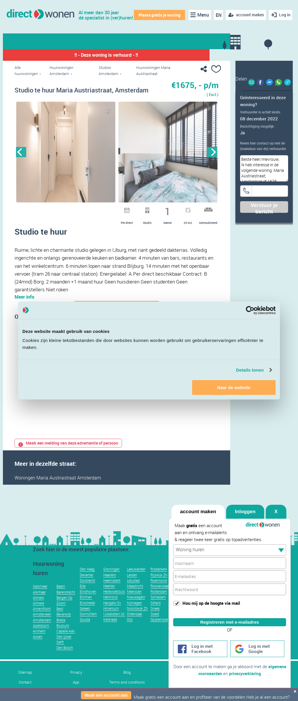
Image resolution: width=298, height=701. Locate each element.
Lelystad (133, 589)
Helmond (110, 605)
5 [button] (94, 209)
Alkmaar (39, 600)
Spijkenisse (159, 628)
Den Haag (87, 577)
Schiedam (158, 605)
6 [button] (101, 209)
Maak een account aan (106, 695)
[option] (65, 152)
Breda (60, 628)
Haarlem (109, 583)
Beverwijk (63, 622)
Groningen (111, 577)
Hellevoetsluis (114, 600)
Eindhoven (88, 600)
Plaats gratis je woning (159, 15)
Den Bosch (64, 656)
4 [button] (86, 209)
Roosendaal (159, 594)
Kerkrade (110, 628)
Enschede (87, 611)
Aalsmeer (40, 595)
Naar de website (233, 387)
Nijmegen (134, 611)
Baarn (60, 595)
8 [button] (117, 209)
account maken (198, 506)
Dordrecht (87, 589)
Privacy (76, 681)
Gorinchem (88, 622)
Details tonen (250, 370)
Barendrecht (65, 600)
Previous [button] (21, 152)
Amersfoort (42, 617)
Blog (127, 681)
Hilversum (111, 617)
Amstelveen (42, 622)
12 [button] (147, 209)
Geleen (85, 617)
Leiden (132, 583)
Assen (37, 645)
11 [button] (139, 209)
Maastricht (135, 594)
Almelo (38, 606)
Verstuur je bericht (264, 207)
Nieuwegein (136, 605)
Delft (60, 650)
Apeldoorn (41, 634)
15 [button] (170, 209)
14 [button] (162, 209)
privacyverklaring (255, 674)
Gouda (85, 628)
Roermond (158, 589)
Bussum (62, 634)
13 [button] (154, 209)
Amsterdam (42, 628)
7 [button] (109, 209)
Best (59, 617)
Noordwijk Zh (137, 617)
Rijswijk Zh (158, 583)
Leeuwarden (136, 577)
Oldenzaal (134, 622)
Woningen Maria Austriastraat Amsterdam (58, 486)
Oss (130, 628)
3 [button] (79, 209)
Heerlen (109, 594)
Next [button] (212, 152)
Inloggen (245, 506)
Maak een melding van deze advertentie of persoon (68, 451)
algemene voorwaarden (209, 674)
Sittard (155, 611)
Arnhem (39, 639)
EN (217, 15)
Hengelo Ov (112, 611)
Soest (154, 622)
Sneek (155, 617)
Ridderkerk (158, 577)
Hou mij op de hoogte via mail (211, 598)
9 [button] (124, 209)
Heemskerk (111, 589)
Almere (38, 611)
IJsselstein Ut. (114, 622)
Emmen (86, 605)
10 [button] (132, 209)
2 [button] (71, 209)
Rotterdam (158, 600)
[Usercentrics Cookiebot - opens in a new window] (250, 310)
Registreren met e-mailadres (229, 616)
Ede (83, 594)
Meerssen (134, 600)
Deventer (86, 583)
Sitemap (25, 681)
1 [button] (64, 209)
